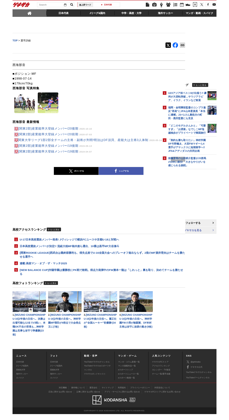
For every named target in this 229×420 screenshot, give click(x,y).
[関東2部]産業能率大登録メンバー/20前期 (55, 134)
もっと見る (54, 233)
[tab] (30, 12)
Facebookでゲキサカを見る (183, 230)
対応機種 (63, 393)
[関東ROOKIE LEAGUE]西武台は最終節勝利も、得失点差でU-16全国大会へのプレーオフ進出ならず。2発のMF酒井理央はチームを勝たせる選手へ (85, 258)
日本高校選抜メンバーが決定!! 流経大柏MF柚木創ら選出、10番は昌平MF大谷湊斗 (69, 250)
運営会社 (93, 393)
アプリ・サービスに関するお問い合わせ (122, 398)
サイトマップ (108, 393)
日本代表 (108, 5)
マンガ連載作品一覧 (127, 372)
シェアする (105, 175)
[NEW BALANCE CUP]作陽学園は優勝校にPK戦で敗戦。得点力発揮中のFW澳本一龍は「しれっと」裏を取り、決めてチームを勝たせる (85, 276)
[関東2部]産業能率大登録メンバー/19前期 (55, 155)
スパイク (20, 384)
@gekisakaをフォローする (183, 223)
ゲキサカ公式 (194, 373)
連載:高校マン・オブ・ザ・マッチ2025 (43, 267)
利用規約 (122, 393)
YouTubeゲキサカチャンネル (97, 367)
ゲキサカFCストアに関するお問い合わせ (162, 398)
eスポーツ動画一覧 (126, 384)
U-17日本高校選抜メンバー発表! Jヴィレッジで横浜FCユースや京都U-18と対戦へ (69, 243)
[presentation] (30, 12)
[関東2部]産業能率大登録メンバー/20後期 (55, 128)
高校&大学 (20, 375)
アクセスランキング (161, 372)
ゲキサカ (21, 5)
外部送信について (162, 393)
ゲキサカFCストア (160, 367)
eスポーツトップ (125, 375)
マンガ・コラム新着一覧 (129, 367)
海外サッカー (22, 380)
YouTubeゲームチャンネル (198, 383)
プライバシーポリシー (140, 393)
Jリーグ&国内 (22, 372)
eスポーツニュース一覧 (128, 380)
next (146, 162)
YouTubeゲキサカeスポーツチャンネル (97, 374)
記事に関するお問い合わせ (88, 398)
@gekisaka (193, 367)
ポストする (60, 174)
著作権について (78, 393)
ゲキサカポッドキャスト (95, 380)
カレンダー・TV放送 (161, 375)
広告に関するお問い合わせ (60, 398)
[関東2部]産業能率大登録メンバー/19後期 (55, 149)
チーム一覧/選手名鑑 (161, 380)
